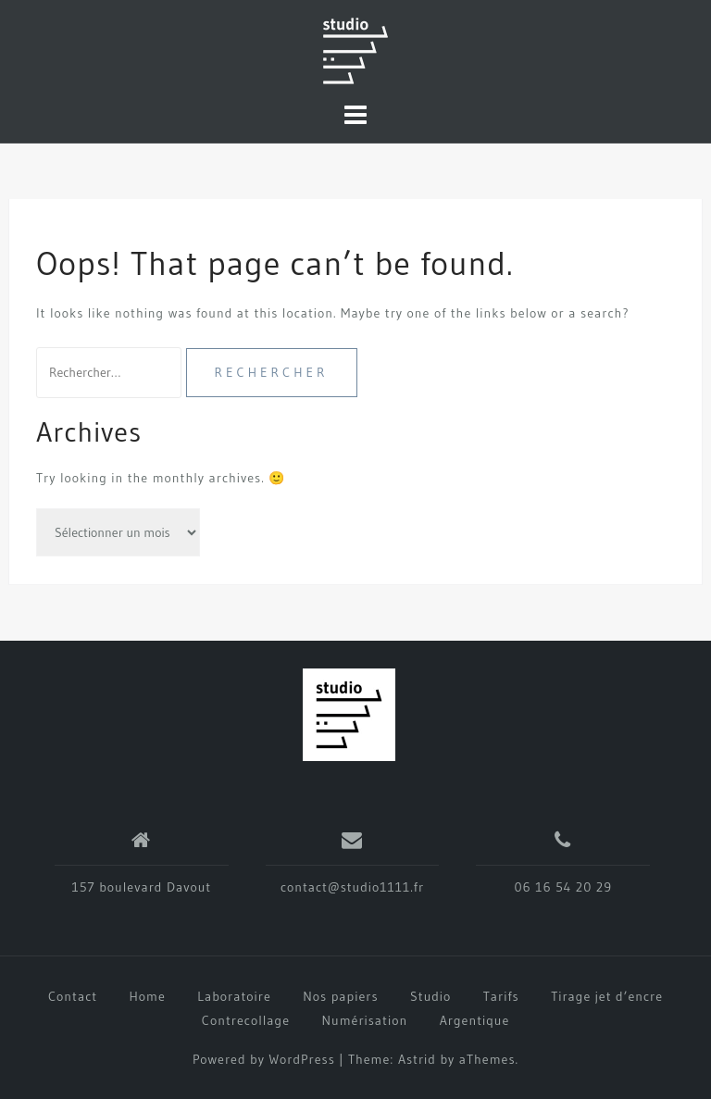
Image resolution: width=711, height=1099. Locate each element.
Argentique (475, 1020)
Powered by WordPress (264, 1059)
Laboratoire (234, 996)
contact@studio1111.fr (352, 887)
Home (148, 996)
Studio (430, 996)
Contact (72, 996)
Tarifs (501, 996)
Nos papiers (340, 996)
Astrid (417, 1059)
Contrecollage (246, 1020)
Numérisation (365, 1020)
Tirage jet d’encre (607, 996)
